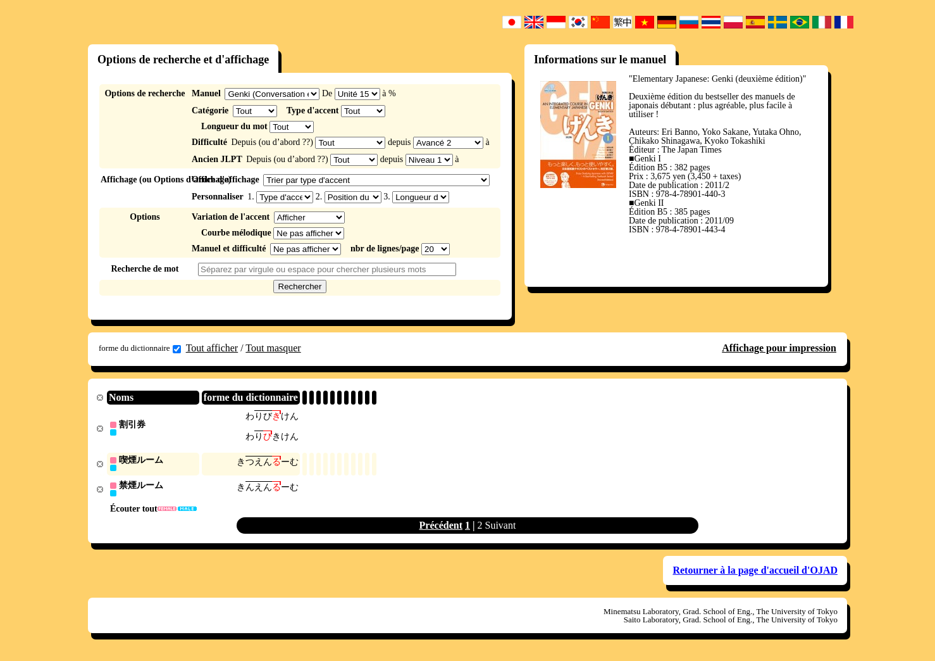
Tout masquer (272, 348)
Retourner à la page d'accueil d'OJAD (755, 572)
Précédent (440, 527)
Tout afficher (212, 348)
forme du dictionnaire (140, 348)
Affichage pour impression (779, 348)
